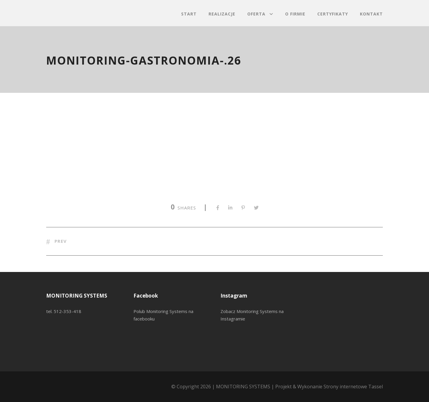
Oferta (256, 14)
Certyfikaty (332, 14)
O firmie (295, 14)
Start (189, 14)
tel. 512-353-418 (63, 311)
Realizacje (222, 14)
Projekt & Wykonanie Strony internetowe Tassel (329, 386)
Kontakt (371, 14)
